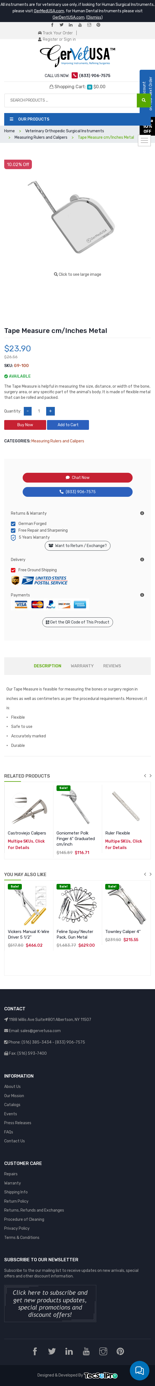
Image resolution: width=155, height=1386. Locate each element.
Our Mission (14, 1096)
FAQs (8, 1132)
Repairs (11, 1174)
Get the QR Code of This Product (77, 622)
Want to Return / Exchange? (77, 545)
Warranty (12, 1183)
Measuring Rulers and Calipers (57, 441)
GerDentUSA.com (68, 17)
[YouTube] (82, 25)
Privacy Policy (17, 1228)
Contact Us (14, 1141)
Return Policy (16, 1201)
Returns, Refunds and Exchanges (34, 1210)
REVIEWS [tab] (112, 665)
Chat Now (78, 477)
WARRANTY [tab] (82, 665)
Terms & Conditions (21, 1237)
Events (10, 1114)
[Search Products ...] (144, 100)
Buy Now (25, 425)
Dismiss (94, 17)
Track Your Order (55, 33)
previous (145, 775)
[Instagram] (91, 25)
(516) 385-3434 (36, 1042)
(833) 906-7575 (78, 492)
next (150, 775)
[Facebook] (54, 25)
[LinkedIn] (73, 25)
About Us (12, 1086)
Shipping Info (16, 1192)
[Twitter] (64, 25)
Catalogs (12, 1104)
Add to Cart (68, 425)
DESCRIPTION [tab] (47, 665)
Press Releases (17, 1123)
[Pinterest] (101, 25)
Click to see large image (77, 274)
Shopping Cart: (77, 86)
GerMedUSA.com (49, 11)
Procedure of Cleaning (24, 1219)
